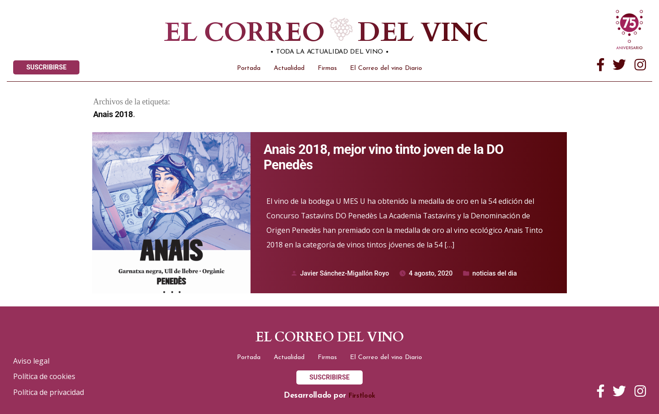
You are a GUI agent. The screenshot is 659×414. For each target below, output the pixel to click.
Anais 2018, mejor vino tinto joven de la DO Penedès (383, 157)
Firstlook (362, 396)
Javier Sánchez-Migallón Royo (344, 273)
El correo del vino (305, 33)
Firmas (327, 68)
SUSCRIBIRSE (46, 67)
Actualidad (289, 68)
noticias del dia (494, 273)
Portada (249, 68)
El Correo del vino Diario (386, 68)
